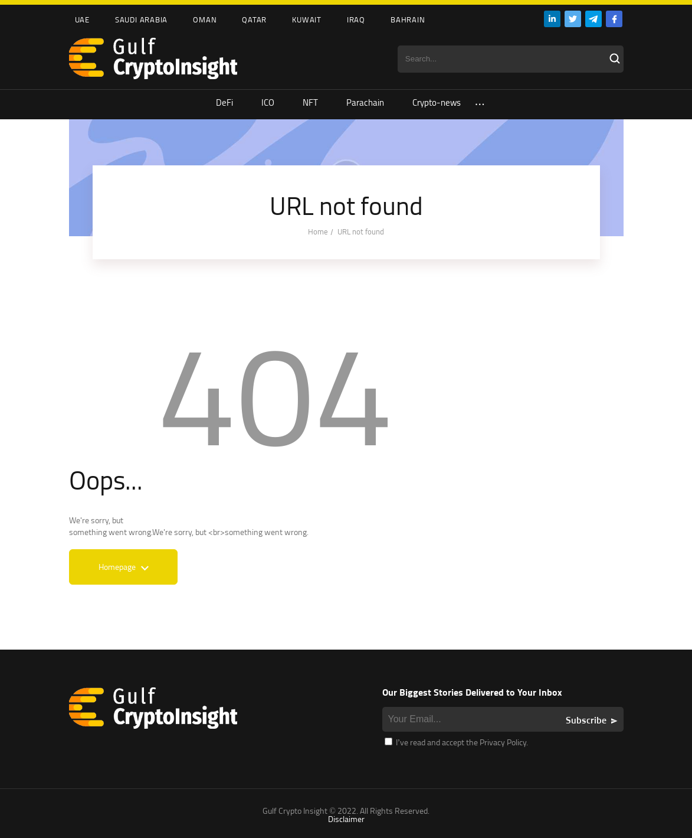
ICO (267, 102)
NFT (310, 102)
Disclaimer (346, 819)
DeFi (224, 102)
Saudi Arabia (141, 19)
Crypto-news (436, 102)
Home (318, 231)
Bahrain (408, 19)
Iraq (356, 19)
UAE (82, 19)
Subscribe (586, 720)
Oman (205, 19)
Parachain (365, 102)
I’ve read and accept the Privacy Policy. (457, 742)
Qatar (254, 19)
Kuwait (307, 19)
